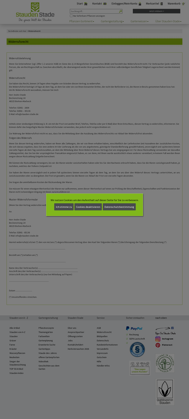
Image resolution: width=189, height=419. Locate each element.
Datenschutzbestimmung (119, 207)
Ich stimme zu (64, 207)
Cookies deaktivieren (88, 207)
